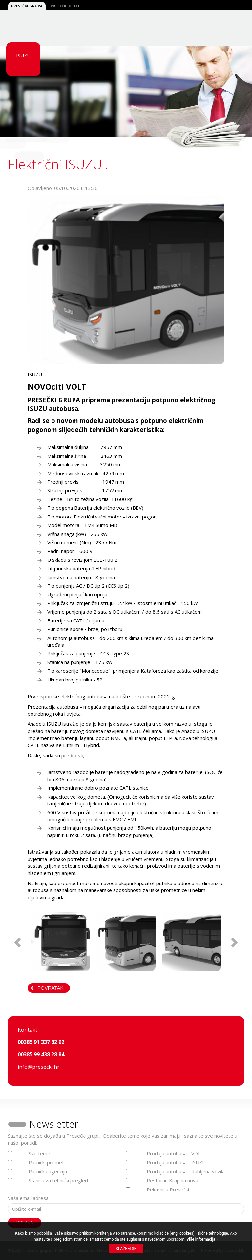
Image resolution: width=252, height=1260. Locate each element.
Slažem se (126, 1248)
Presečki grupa (27, 5)
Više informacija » (201, 1239)
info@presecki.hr (38, 1066)
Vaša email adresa (28, 1198)
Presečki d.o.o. (65, 5)
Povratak (50, 988)
